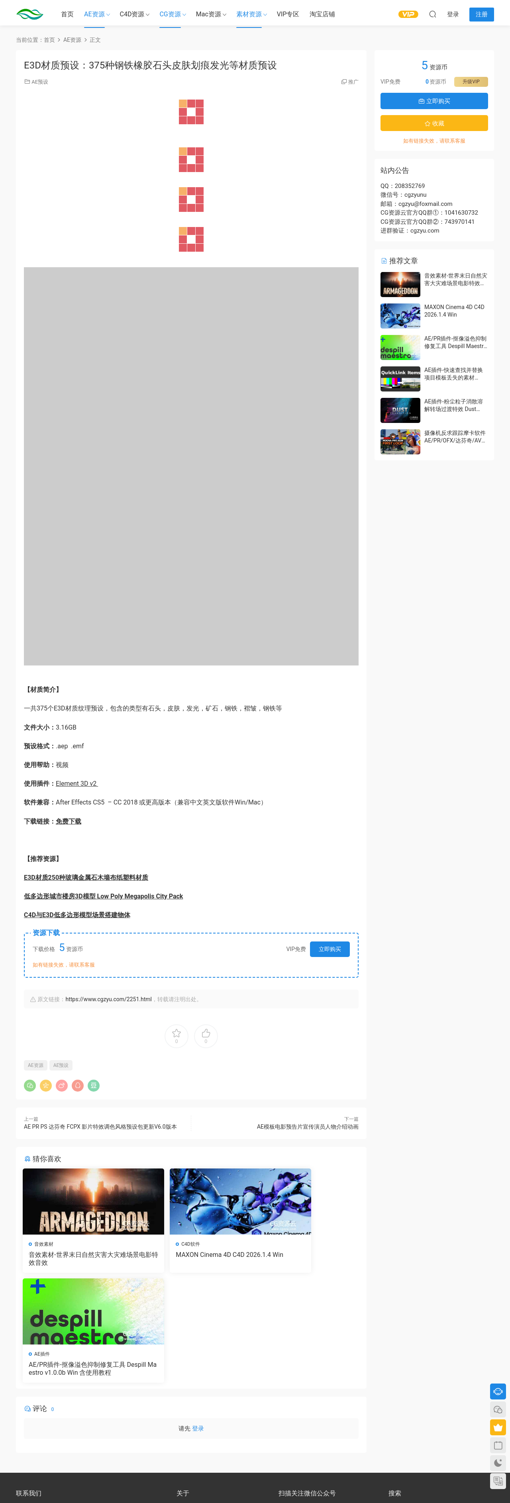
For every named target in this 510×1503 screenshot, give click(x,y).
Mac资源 (208, 14)
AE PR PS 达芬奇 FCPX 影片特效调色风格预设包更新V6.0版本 (100, 1126)
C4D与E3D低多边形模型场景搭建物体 (77, 915)
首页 (67, 14)
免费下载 (68, 821)
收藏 (434, 123)
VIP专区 (288, 14)
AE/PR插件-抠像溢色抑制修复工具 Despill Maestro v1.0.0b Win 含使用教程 (303, 1259)
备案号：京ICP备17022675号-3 (255, 1483)
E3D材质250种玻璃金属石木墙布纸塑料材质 (86, 877)
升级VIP (471, 81)
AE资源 (94, 14)
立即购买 (330, 949)
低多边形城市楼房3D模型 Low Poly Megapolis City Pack (103, 896)
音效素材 (45, 1244)
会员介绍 (186, 1404)
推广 (353, 82)
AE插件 (271, 1244)
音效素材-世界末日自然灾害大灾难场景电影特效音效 (75, 1258)
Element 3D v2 (77, 783)
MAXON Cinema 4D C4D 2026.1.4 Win (190, 1258)
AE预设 (39, 82)
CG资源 (169, 14)
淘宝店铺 (322, 14)
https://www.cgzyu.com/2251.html (108, 999)
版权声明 (186, 1411)
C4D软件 (159, 1244)
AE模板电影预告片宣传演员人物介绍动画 (308, 1126)
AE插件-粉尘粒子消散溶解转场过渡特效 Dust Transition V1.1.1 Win (453, 409)
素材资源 (249, 14)
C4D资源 (132, 14)
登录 (198, 1320)
